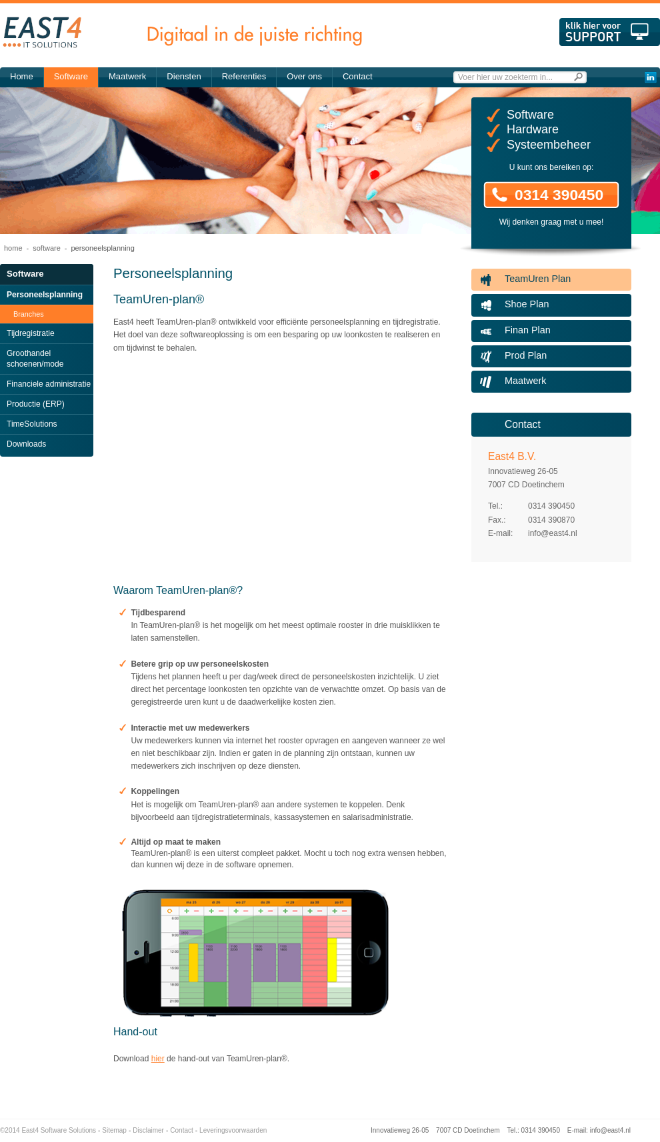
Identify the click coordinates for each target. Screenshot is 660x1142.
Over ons (304, 76)
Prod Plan (526, 355)
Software (71, 76)
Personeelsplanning (45, 294)
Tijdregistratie (31, 333)
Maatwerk (127, 76)
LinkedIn (650, 77)
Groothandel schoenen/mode (35, 359)
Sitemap (114, 1130)
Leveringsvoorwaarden (233, 1130)
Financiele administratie (49, 384)
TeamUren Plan (538, 278)
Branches (28, 314)
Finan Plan (528, 330)
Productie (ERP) (36, 404)
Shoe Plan (527, 304)
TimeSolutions (32, 424)
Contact (358, 76)
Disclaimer (148, 1130)
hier (158, 1058)
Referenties (244, 76)
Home (21, 76)
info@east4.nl (552, 533)
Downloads (26, 444)
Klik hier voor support (609, 32)
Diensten (184, 76)
